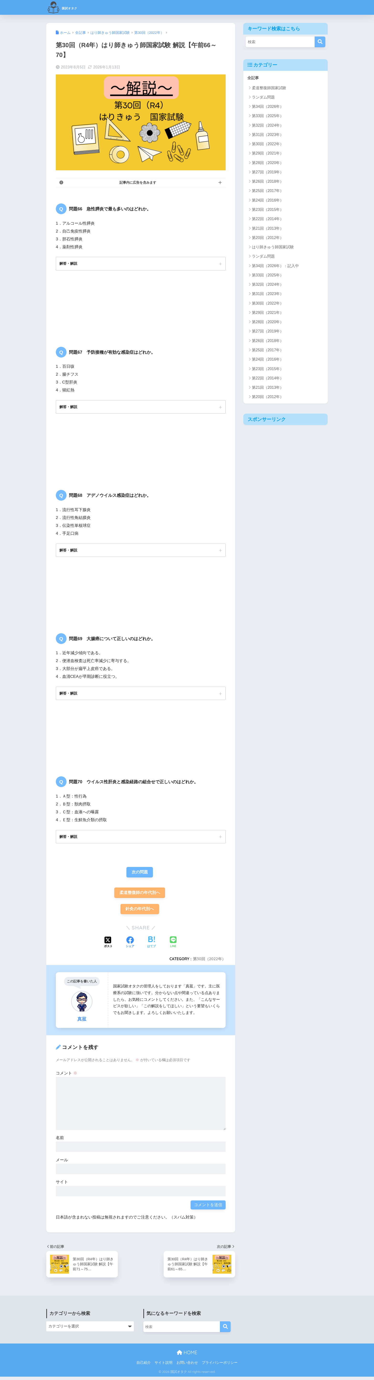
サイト (62, 1185)
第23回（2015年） (268, 210)
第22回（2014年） (268, 219)
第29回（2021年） (268, 153)
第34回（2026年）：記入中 (275, 266)
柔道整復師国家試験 (269, 88)
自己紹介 (143, 1366)
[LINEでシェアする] (173, 945)
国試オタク (69, 7)
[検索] (320, 41)
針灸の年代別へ (139, 912)
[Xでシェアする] (108, 945)
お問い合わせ (187, 1366)
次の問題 (140, 874)
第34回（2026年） (268, 107)
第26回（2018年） (268, 182)
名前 (60, 1141)
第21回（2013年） (268, 229)
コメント (66, 1076)
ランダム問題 (263, 97)
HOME (187, 1356)
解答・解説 (68, 263)
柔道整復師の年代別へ (139, 895)
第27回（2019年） (268, 172)
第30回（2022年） (209, 962)
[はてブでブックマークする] (151, 945)
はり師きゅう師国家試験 (273, 247)
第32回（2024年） (268, 126)
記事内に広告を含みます (137, 182)
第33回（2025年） (268, 116)
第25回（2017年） (268, 191)
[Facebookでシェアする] (130, 945)
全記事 (253, 78)
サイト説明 (163, 1366)
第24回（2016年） (268, 200)
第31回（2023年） (268, 135)
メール (62, 1163)
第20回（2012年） (268, 238)
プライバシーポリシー (220, 1366)
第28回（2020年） (268, 163)
